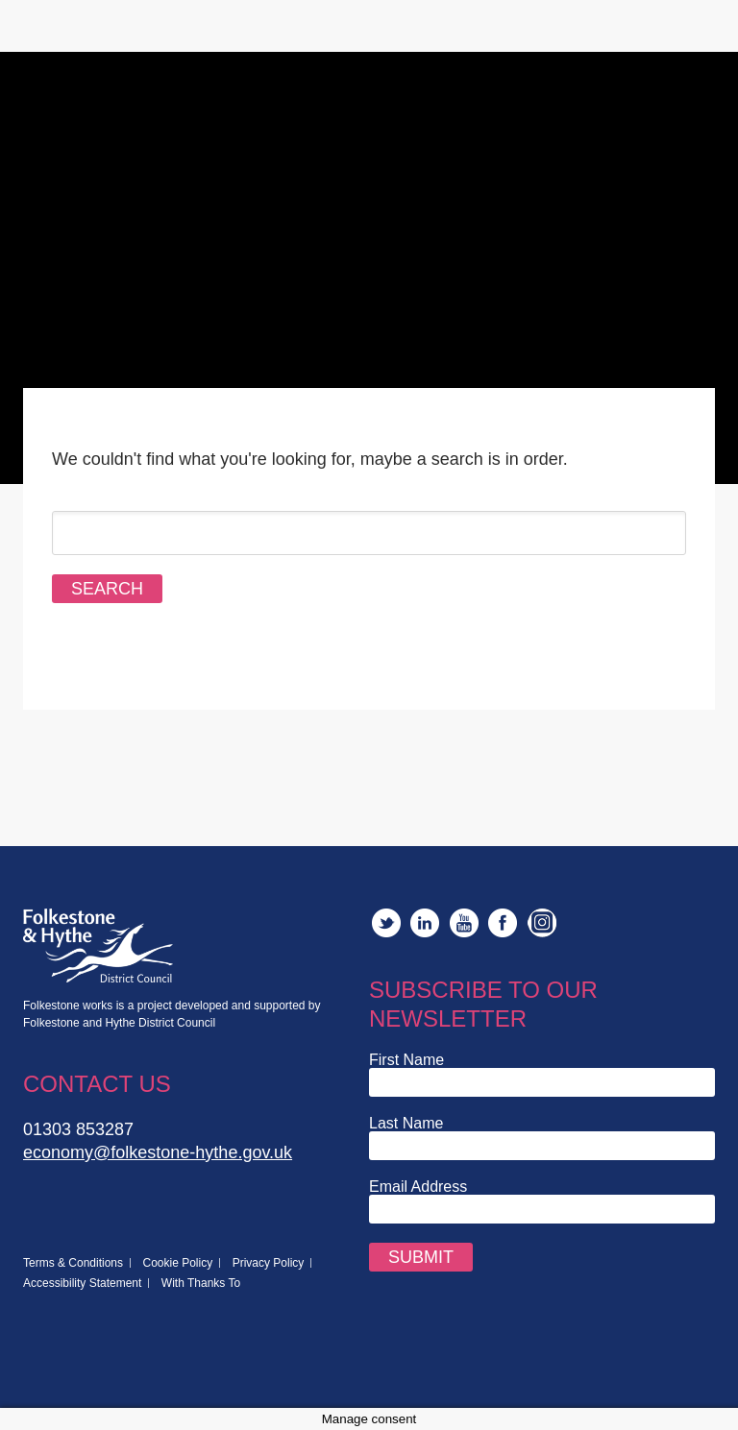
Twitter (386, 923)
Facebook (502, 923)
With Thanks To (200, 1283)
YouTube (464, 923)
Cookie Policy (178, 1263)
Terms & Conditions (73, 1263)
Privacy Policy (269, 1263)
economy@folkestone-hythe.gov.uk (157, 1152)
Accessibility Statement (82, 1283)
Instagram (542, 923)
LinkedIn (424, 923)
